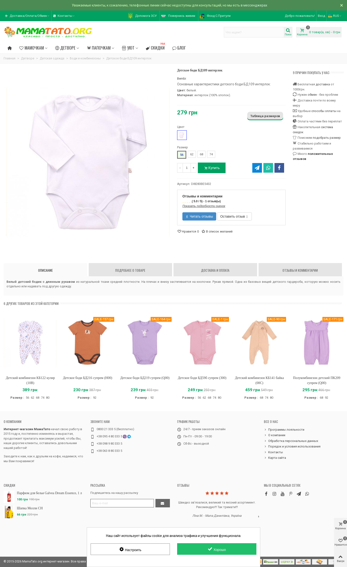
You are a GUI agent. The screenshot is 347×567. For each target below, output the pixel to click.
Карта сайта (275, 457)
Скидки (156, 47)
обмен (312, 94)
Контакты (273, 452)
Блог (179, 47)
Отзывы (183, 485)
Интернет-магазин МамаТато (27, 429)
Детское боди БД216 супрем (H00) (87, 378)
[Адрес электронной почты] (122, 503)
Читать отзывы (199, 216)
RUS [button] (335, 16)
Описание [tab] (45, 270)
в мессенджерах (254, 5)
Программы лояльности (284, 429)
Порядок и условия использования (292, 446)
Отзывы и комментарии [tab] (300, 270)
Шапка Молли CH (30, 508)
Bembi (181, 78)
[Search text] (254, 32)
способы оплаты (323, 111)
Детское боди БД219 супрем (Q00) (144, 378)
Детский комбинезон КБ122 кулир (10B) (30, 380)
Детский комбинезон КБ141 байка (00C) (259, 380)
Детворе (65, 47)
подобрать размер (327, 137)
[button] (27, 16)
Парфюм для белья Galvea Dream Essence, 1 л (49, 493)
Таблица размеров (265, 116)
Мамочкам (31, 47)
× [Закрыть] (341, 5)
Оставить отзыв (234, 216)
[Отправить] (162, 503)
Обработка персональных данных (291, 441)
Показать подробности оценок (203, 206)
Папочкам (99, 47)
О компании (12, 421)
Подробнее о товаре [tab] (130, 270)
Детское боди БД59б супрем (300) (202, 378)
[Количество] (187, 168)
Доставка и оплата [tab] (215, 270)
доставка (323, 84)
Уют (128, 47)
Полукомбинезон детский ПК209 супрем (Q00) (316, 380)
